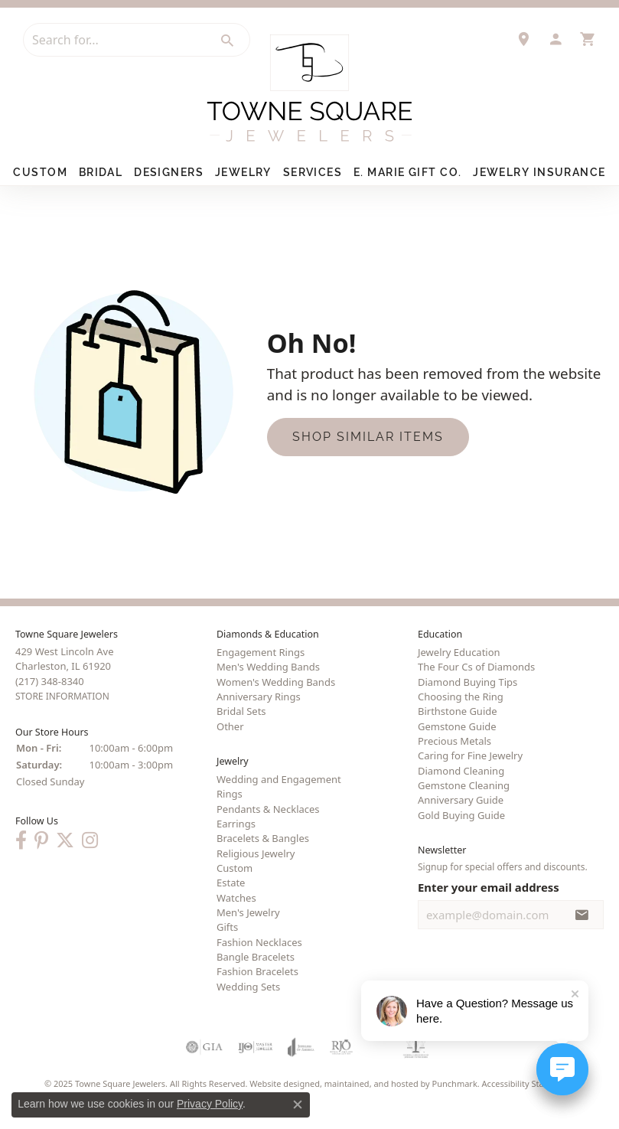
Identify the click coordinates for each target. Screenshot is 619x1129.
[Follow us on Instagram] (90, 840)
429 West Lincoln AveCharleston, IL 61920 (64, 673)
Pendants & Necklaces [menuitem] (268, 809)
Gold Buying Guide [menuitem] (461, 815)
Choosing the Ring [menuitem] (460, 696)
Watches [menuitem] (236, 898)
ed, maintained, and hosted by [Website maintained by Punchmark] (371, 1083)
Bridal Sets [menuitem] (241, 711)
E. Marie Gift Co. (407, 172)
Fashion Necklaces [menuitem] (259, 942)
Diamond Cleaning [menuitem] (461, 771)
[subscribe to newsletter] (582, 914)
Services (313, 172)
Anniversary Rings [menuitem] (259, 696)
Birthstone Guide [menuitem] (457, 711)
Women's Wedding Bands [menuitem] (276, 682)
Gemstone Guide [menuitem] (457, 726)
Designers (169, 172)
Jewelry (243, 172)
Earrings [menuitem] (236, 823)
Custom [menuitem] (234, 868)
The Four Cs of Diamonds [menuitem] (476, 667)
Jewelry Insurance (539, 172)
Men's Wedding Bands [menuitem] (268, 667)
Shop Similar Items (368, 436)
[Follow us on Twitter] (65, 840)
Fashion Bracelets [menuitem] (257, 971)
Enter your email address (488, 887)
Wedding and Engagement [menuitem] (279, 779)
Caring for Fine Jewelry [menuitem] (470, 755)
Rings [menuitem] (230, 794)
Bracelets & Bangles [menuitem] (263, 838)
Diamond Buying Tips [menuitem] (467, 682)
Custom (40, 172)
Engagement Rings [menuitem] (261, 652)
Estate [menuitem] (231, 882)
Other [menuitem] (230, 726)
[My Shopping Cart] (587, 39)
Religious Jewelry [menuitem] (256, 853)
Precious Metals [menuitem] (454, 741)
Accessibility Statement (527, 1083)
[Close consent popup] (297, 1104)
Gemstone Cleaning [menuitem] (464, 785)
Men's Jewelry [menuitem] (248, 912)
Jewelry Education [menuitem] (459, 652)
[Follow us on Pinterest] (41, 840)
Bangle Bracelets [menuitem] (256, 957)
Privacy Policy (210, 1104)
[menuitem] (204, 1047)
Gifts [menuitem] (227, 927)
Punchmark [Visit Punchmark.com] (454, 1083)
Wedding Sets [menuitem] (248, 987)
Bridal (101, 172)
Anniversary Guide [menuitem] (460, 800)
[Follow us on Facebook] (21, 840)
